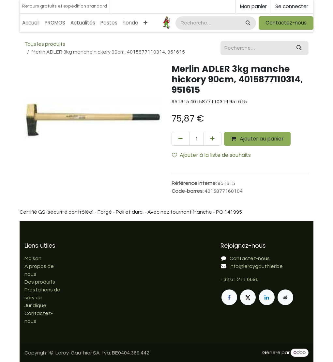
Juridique (35, 305)
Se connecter (291, 6)
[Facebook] (229, 297)
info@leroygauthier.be (256, 266)
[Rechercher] (247, 23)
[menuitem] (31, 23)
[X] (248, 297)
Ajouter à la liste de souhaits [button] (211, 155)
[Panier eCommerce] (253, 6)
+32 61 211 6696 (239, 279)
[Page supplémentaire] (285, 297)
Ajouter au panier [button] (257, 138)
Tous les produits (44, 44)
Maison (32, 258)
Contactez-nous (286, 22)
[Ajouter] (212, 139)
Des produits (39, 282)
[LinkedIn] (267, 297)
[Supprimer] (180, 139)
